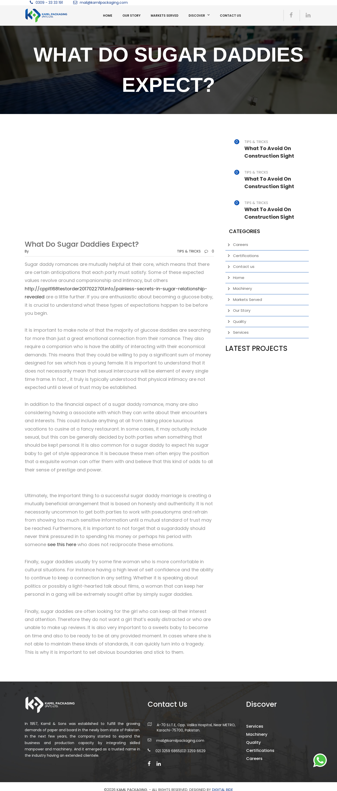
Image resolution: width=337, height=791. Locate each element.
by (27, 251)
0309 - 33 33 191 (49, 2)
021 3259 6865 (167, 754)
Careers (240, 244)
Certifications (246, 255)
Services (241, 332)
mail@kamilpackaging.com (104, 2)
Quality (239, 321)
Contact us (230, 15)
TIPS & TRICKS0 (195, 251)
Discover (197, 15)
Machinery (242, 288)
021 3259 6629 (193, 754)
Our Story (131, 15)
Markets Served (164, 15)
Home (107, 15)
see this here (61, 544)
